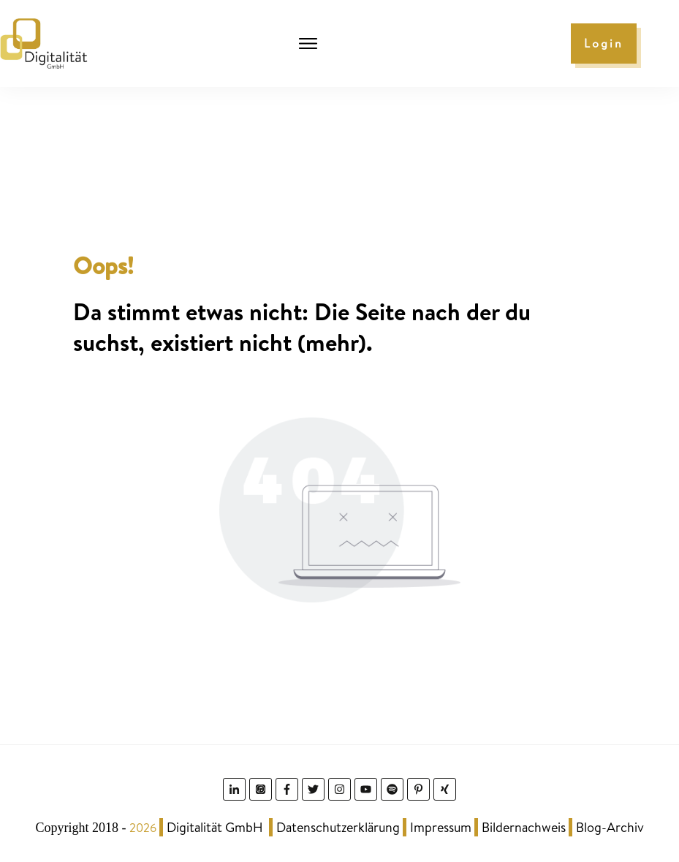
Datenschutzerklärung (338, 827)
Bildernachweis (524, 827)
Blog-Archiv (610, 827)
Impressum (440, 827)
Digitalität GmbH (215, 827)
